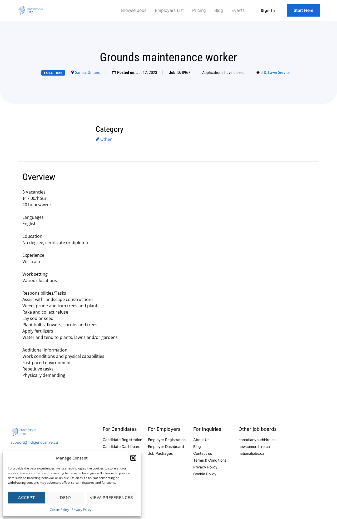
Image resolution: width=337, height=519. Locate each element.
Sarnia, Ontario (87, 72)
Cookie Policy (59, 509)
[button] (133, 458)
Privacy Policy (81, 509)
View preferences (111, 497)
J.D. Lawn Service (275, 72)
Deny (66, 497)
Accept (26, 497)
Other (106, 139)
